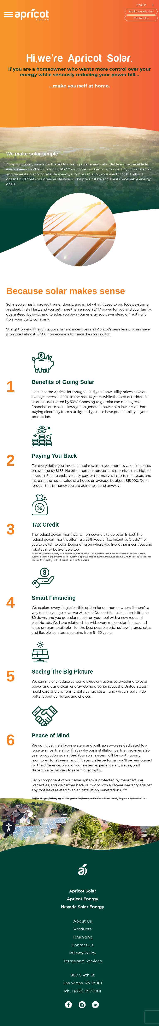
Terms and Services (83, 960)
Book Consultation (141, 11)
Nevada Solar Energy (82, 906)
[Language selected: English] (144, 5)
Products (83, 928)
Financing (83, 937)
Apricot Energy (82, 898)
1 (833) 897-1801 (86, 990)
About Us (82, 921)
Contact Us (141, 18)
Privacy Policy (82, 952)
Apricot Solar (82, 891)
